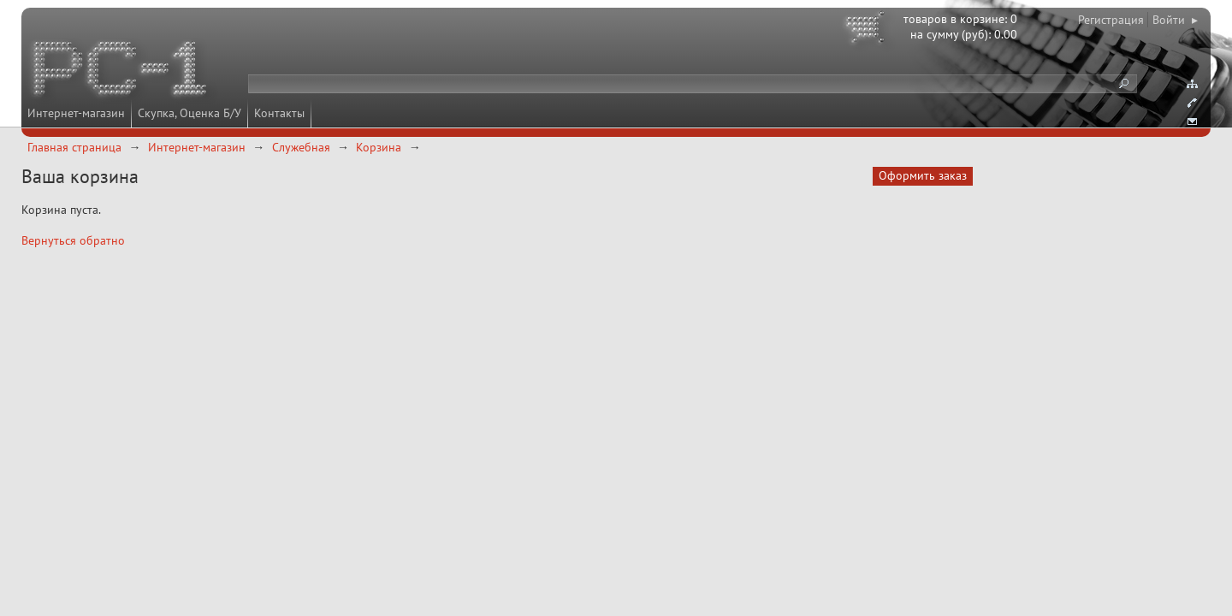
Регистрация (1111, 19)
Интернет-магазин (76, 113)
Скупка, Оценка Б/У (189, 113)
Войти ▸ (1175, 19)
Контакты (279, 113)
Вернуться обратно (73, 240)
